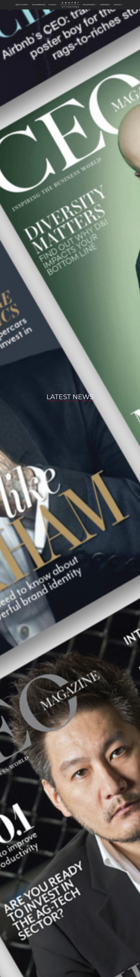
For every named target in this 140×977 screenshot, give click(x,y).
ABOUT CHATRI (21, 5)
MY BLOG (52, 5)
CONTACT (118, 5)
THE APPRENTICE (38, 5)
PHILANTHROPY (89, 5)
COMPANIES (105, 5)
